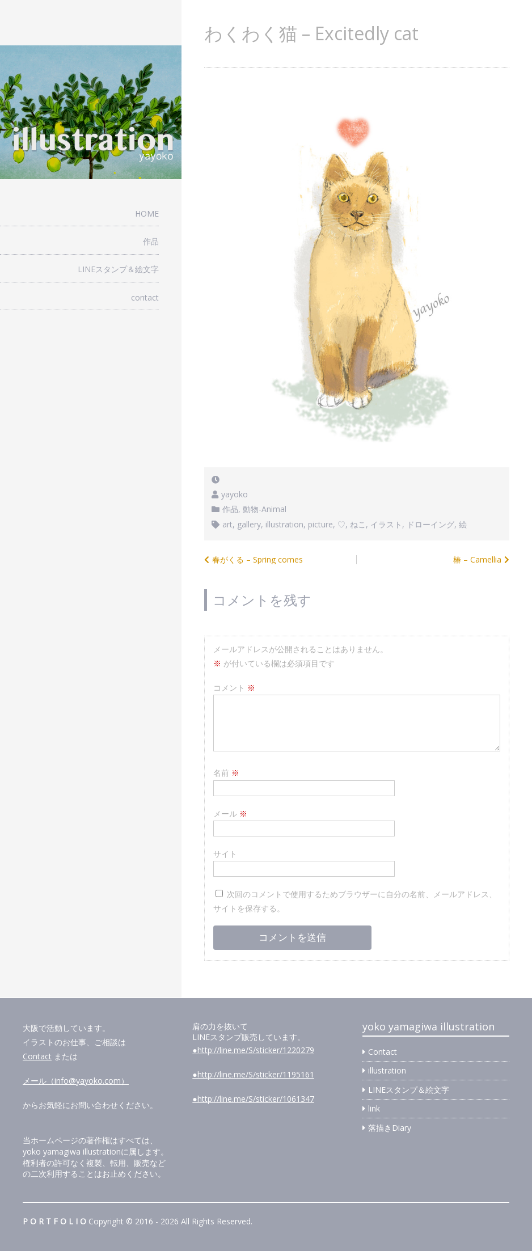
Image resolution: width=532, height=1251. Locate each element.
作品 (151, 241)
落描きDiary (389, 1127)
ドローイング (430, 524)
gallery (249, 524)
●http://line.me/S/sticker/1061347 (253, 1098)
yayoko (234, 494)
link (374, 1108)
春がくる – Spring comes (257, 559)
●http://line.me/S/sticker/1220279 (253, 1050)
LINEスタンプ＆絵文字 (118, 269)
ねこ (358, 524)
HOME (147, 213)
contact (145, 297)
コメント (234, 687)
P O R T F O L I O (54, 1221)
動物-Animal (264, 509)
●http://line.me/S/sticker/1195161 (253, 1074)
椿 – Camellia (477, 559)
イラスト (386, 524)
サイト (225, 853)
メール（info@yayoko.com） (76, 1080)
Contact (37, 1056)
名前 (226, 772)
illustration (284, 524)
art (227, 524)
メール (230, 813)
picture (320, 524)
